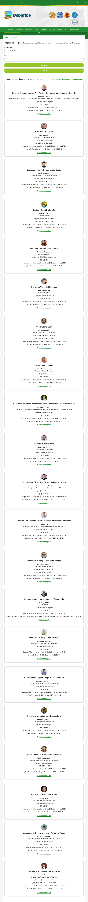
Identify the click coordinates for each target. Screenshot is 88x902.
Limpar (44, 70)
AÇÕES (36, 29)
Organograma (77, 79)
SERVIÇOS (59, 29)
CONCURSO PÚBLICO (74, 29)
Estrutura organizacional (62, 79)
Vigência (8, 47)
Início (6, 38)
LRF (66, 29)
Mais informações (44, 114)
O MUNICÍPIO (19, 29)
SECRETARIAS (28, 29)
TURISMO (52, 29)
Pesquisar (8, 56)
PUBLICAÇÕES (44, 29)
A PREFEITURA (10, 29)
